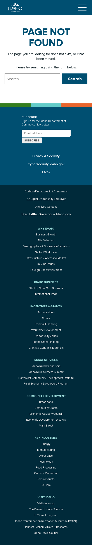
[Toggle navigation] (82, 7)
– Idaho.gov (46, 214)
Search (75, 78)
